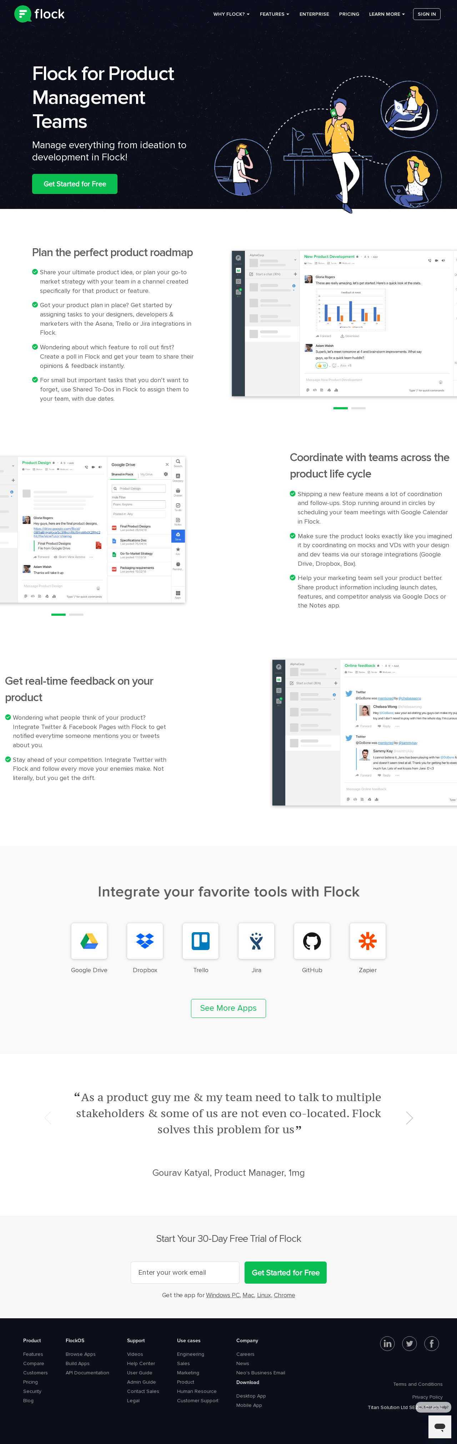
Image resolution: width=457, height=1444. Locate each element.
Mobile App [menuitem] (249, 1405)
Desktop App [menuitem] (251, 1396)
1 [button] (340, 408)
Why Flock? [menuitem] (229, 18)
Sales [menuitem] (183, 1363)
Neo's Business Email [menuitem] (260, 1373)
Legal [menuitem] (133, 1401)
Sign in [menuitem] (427, 18)
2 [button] (358, 408)
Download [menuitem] (247, 1382)
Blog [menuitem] (28, 1401)
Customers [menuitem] (35, 1373)
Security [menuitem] (32, 1391)
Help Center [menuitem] (141, 1363)
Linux (264, 1295)
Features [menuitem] (272, 18)
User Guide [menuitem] (139, 1373)
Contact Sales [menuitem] (143, 1391)
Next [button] (409, 1118)
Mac (248, 1295)
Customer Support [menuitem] (198, 1401)
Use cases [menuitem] (189, 1340)
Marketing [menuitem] (188, 1373)
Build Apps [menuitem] (78, 1363)
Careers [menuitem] (245, 1354)
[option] (228, 1134)
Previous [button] (47, 1118)
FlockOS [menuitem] (75, 1340)
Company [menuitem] (247, 1340)
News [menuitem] (242, 1363)
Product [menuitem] (32, 1340)
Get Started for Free (75, 184)
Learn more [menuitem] (384, 18)
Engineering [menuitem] (190, 1354)
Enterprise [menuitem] (314, 18)
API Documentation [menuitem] (87, 1373)
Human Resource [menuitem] (197, 1391)
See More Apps (228, 1008)
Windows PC (223, 1295)
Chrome (284, 1295)
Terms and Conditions (418, 1384)
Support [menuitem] (136, 1340)
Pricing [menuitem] (349, 18)
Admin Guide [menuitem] (141, 1382)
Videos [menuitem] (135, 1354)
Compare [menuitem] (33, 1363)
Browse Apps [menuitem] (81, 1354)
